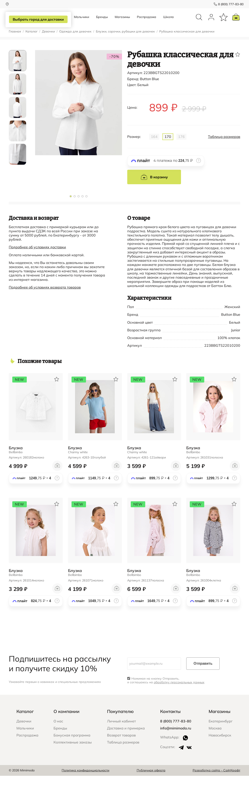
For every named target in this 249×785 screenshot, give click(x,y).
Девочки (48, 41)
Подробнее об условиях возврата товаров (45, 296)
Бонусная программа (72, 744)
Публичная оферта (151, 779)
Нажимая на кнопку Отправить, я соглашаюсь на (165, 689)
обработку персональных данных (179, 691)
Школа (168, 21)
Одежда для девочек (75, 41)
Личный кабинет (121, 730)
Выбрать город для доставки (38, 20)
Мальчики (81, 21)
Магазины (122, 21)
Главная (15, 41)
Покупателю (120, 720)
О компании (66, 720)
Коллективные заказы (73, 751)
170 (168, 146)
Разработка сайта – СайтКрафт (216, 779)
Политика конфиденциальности (85, 779)
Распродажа (146, 21)
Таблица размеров (224, 146)
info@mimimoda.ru (175, 737)
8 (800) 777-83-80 (227, 4)
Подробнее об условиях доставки (37, 256)
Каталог (31, 41)
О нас (58, 730)
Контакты (170, 720)
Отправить (202, 673)
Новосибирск (220, 744)
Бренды (102, 21)
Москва (215, 737)
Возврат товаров (121, 744)
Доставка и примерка (126, 737)
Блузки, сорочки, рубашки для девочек (125, 41)
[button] (71, 205)
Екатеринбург (221, 730)
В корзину (154, 186)
